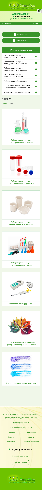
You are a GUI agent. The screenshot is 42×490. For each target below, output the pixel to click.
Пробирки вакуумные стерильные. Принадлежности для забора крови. (18, 87)
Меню (36, 23)
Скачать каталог (21, 40)
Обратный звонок (20, 462)
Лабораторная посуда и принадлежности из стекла (14, 56)
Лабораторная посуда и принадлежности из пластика (15, 63)
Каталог (7, 23)
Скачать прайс (21, 34)
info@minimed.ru (22, 423)
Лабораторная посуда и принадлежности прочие (13, 75)
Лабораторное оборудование (15, 81)
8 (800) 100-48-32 (21, 16)
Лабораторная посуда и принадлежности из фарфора (15, 69)
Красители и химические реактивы (17, 92)
